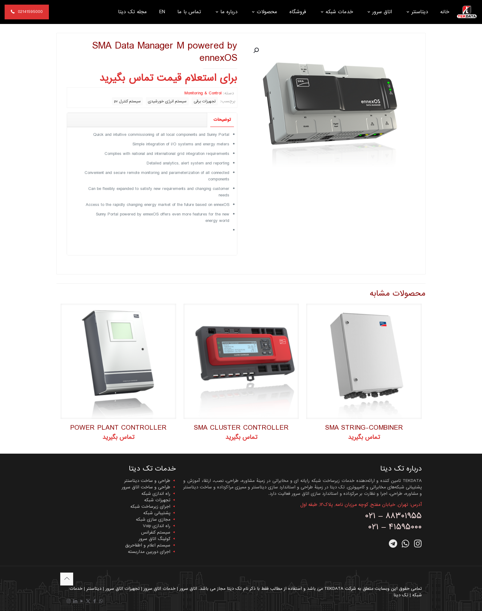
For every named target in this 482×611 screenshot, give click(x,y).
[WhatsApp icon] (101, 601)
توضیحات (222, 119)
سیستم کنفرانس (155, 532)
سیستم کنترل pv (127, 101)
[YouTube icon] (81, 601)
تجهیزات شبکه (157, 500)
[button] (255, 50)
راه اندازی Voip (156, 525)
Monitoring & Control (203, 93)
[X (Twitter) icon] (88, 601)
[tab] (222, 120)
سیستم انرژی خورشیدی (167, 101)
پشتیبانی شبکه (156, 513)
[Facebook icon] (94, 601)
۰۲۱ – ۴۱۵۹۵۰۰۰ (395, 527)
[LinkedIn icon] (75, 601)
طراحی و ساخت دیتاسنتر (147, 480)
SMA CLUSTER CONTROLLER (241, 427)
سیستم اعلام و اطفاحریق (147, 545)
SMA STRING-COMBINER (364, 427)
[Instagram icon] (68, 601)
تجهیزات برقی (205, 101)
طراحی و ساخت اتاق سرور (146, 487)
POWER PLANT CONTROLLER (118, 427)
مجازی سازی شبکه (153, 519)
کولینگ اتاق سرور (154, 538)
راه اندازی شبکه (155, 493)
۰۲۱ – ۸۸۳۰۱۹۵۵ (393, 516)
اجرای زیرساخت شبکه (150, 506)
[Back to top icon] (66, 579)
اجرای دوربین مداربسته (149, 551)
